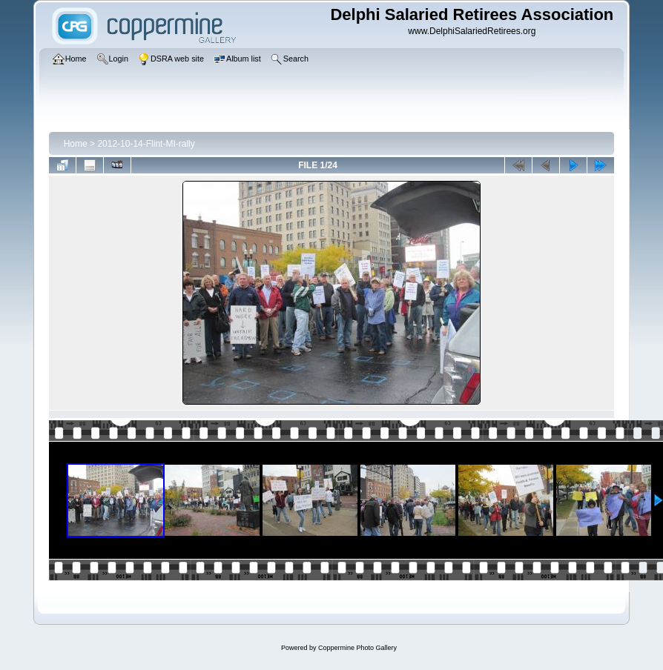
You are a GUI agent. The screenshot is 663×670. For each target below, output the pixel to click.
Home (76, 144)
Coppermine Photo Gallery (357, 647)
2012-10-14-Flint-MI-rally (145, 144)
